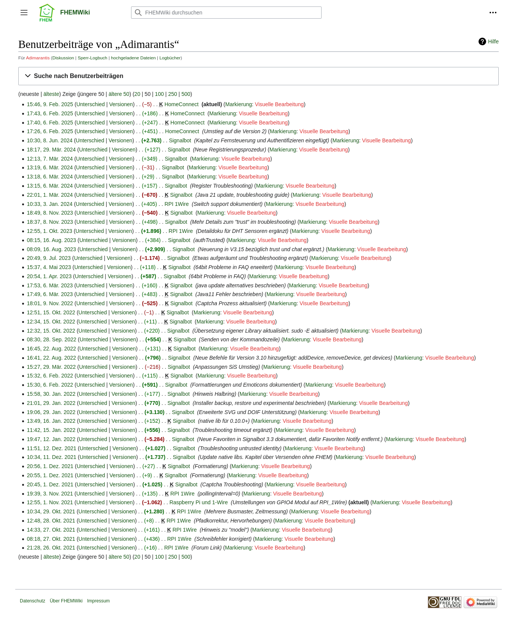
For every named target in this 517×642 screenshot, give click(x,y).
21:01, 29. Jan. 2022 (51, 403)
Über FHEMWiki (66, 601)
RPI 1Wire (177, 204)
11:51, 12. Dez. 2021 (51, 448)
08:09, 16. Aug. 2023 (51, 249)
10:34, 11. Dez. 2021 (51, 457)
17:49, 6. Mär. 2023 (50, 294)
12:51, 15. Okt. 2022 (51, 312)
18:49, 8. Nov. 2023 (50, 213)
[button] (24, 12)
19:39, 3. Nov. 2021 (50, 494)
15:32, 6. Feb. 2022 (50, 376)
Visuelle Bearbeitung (279, 104)
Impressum (98, 601)
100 (159, 94)
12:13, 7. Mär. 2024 (50, 159)
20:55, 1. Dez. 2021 (50, 475)
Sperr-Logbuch (92, 57)
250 (172, 94)
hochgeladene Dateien (133, 57)
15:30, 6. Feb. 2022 (50, 385)
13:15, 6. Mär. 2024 (50, 186)
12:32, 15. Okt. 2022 (51, 331)
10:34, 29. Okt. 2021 (51, 511)
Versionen (121, 104)
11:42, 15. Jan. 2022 (51, 430)
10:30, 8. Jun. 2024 (49, 140)
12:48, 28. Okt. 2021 (51, 521)
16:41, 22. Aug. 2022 (51, 358)
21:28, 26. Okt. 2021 (51, 548)
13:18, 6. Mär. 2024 (50, 177)
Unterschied (90, 104)
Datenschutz (32, 601)
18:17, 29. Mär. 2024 (51, 150)
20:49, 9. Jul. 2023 (48, 258)
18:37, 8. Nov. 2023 (50, 222)
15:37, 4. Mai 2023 (49, 267)
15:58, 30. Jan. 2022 (51, 394)
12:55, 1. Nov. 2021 (50, 502)
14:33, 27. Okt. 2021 (51, 530)
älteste (51, 94)
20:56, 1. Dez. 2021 (50, 466)
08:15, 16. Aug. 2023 (51, 240)
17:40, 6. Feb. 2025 (50, 122)
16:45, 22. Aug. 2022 (51, 349)
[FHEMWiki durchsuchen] (226, 12)
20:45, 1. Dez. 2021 (50, 484)
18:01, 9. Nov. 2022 (50, 303)
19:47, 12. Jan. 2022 (51, 439)
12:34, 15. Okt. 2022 (51, 322)
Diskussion (63, 57)
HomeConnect (182, 104)
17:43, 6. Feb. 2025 (50, 113)
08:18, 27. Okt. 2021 (51, 539)
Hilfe (493, 41)
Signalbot (180, 140)
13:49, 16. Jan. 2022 (51, 421)
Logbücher (170, 57)
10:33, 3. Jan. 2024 (49, 204)
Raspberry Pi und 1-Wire (199, 502)
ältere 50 (119, 94)
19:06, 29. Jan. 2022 (51, 412)
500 (185, 94)
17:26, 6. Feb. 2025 (50, 131)
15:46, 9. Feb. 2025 (50, 104)
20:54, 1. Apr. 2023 (49, 276)
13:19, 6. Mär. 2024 (50, 167)
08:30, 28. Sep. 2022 (51, 339)
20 (137, 94)
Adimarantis (38, 57)
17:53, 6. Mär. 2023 (50, 285)
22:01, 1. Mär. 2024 (50, 195)
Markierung (238, 104)
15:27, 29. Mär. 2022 (51, 367)
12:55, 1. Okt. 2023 (49, 231)
